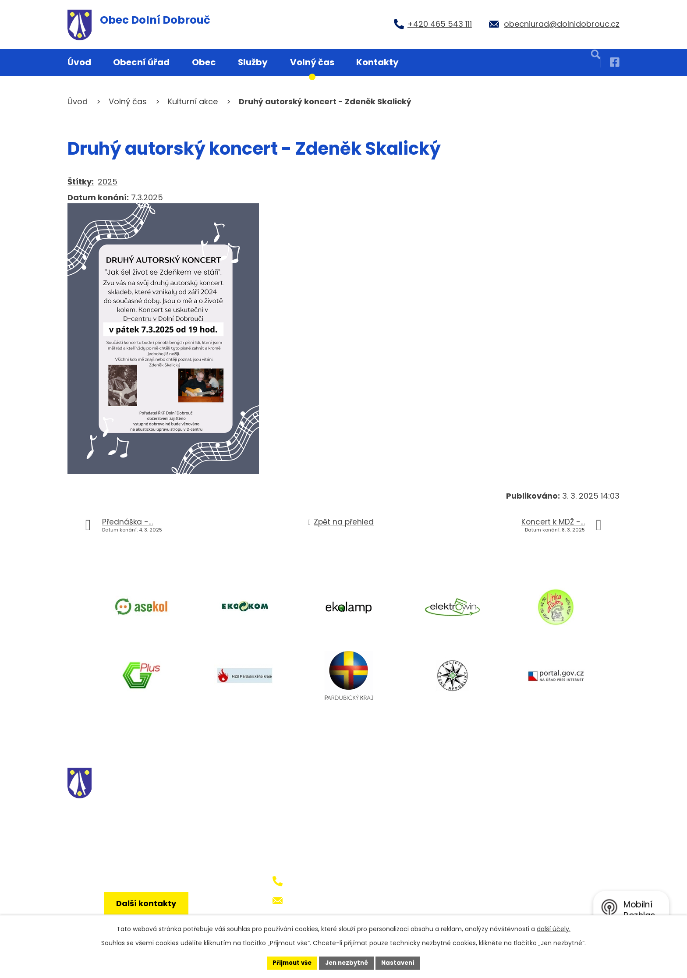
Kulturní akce (193, 101)
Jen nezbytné (347, 962)
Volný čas (312, 62)
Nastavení (401, 962)
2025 (107, 181)
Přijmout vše (289, 962)
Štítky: (80, 181)
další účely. (553, 928)
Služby (253, 62)
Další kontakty (150, 910)
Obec (204, 62)
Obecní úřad (141, 62)
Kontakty (377, 62)
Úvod (79, 62)
